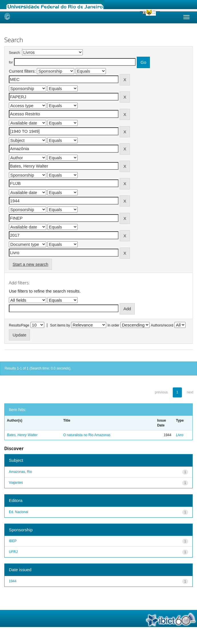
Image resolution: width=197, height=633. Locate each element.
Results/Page (19, 325)
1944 (13, 581)
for (11, 62)
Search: (15, 53)
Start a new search (30, 264)
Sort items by (60, 325)
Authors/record (162, 325)
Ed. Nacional (18, 512)
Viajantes (16, 483)
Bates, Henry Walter (22, 435)
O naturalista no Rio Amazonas (86, 435)
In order (113, 325)
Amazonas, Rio (20, 472)
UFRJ (13, 552)
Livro (179, 435)
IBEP (13, 541)
